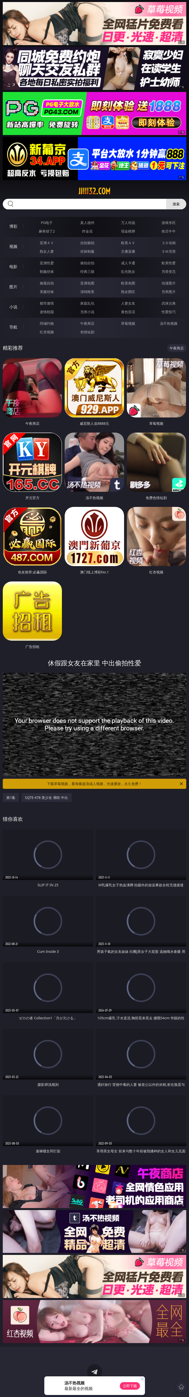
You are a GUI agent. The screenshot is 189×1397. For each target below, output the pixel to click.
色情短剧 (87, 332)
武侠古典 (169, 303)
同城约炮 (47, 323)
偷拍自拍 (87, 263)
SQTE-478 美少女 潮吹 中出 (46, 797)
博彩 (13, 226)
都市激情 (47, 303)
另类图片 (169, 291)
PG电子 (47, 222)
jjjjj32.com (94, 191)
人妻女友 (128, 303)
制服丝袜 (47, 271)
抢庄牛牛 (169, 231)
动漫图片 (169, 283)
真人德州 (87, 222)
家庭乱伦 (87, 303)
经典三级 (87, 271)
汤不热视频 (168, 323)
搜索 (176, 204)
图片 (13, 286)
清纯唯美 (87, 291)
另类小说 (87, 311)
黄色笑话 (128, 311)
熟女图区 (128, 291)
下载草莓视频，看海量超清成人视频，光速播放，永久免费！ (115, 784)
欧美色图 (128, 283)
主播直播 (128, 251)
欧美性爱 (169, 263)
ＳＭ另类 (169, 251)
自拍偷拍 (87, 242)
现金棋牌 (128, 231)
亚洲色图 (87, 283)
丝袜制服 (87, 251)
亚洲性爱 (47, 263)
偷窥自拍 (47, 283)
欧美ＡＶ (128, 242)
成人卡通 (128, 263)
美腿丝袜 (47, 291)
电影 (13, 266)
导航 (13, 327)
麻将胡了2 (47, 231)
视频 (13, 246)
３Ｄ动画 (169, 242)
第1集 (10, 797)
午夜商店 (87, 323)
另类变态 (169, 271)
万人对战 (128, 222)
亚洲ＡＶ (47, 242)
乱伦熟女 (128, 271)
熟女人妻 (47, 251)
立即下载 (130, 1385)
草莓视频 (128, 323)
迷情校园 (47, 311)
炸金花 (87, 231)
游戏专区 (169, 222)
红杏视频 (47, 332)
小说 (13, 307)
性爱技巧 (169, 311)
